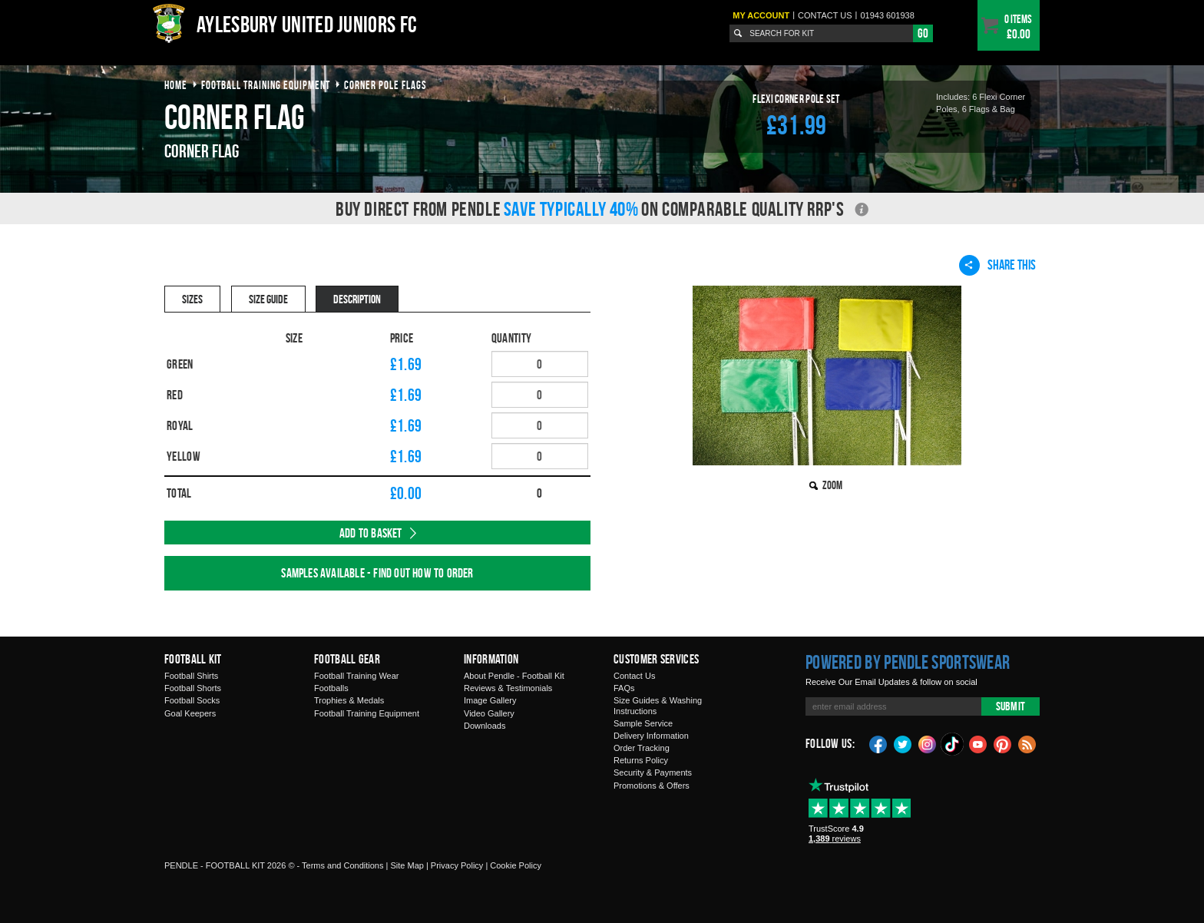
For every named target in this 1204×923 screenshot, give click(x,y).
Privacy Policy (457, 865)
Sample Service (643, 723)
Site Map (406, 865)
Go (923, 33)
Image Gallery (490, 700)
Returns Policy (641, 760)
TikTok (953, 744)
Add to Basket (370, 533)
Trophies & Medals (349, 700)
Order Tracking (642, 748)
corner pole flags (385, 85)
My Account (761, 15)
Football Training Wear (356, 675)
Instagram (927, 743)
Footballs (331, 688)
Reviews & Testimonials (508, 688)
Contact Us (634, 675)
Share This (997, 264)
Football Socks (192, 700)
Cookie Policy (515, 865)
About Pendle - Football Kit (514, 675)
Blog (1027, 743)
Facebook (878, 743)
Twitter (903, 743)
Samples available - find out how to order (377, 573)
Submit (1010, 706)
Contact (825, 15)
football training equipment (265, 85)
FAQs (624, 688)
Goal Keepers (190, 713)
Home (175, 85)
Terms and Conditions (342, 865)
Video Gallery (489, 713)
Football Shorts (192, 688)
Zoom (832, 485)
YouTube (978, 743)
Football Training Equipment (366, 713)
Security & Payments (653, 772)
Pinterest (1003, 743)
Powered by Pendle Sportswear (907, 662)
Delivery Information (651, 735)
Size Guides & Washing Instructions (658, 705)
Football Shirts (191, 675)
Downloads (484, 725)
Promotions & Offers (652, 785)
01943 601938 (887, 15)
